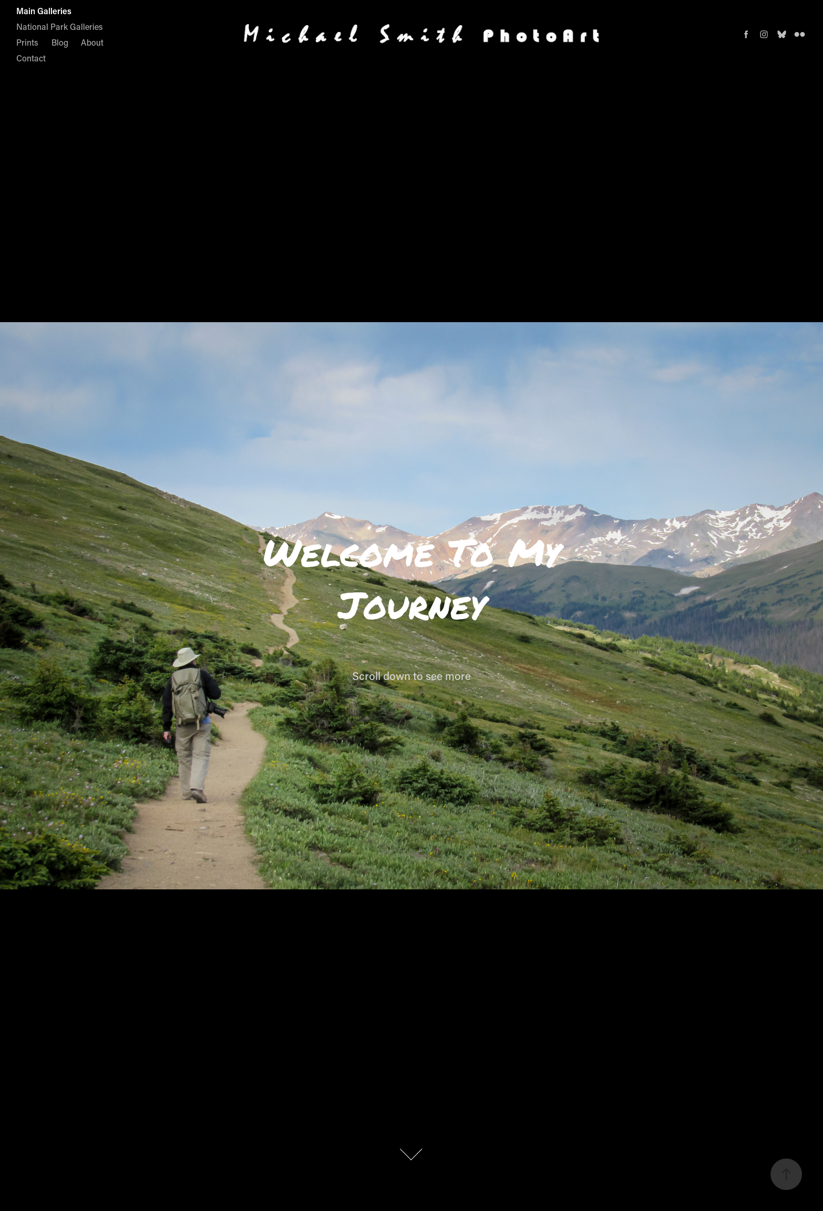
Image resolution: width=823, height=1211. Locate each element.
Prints (27, 42)
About (92, 42)
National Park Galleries (59, 26)
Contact (31, 57)
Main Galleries (43, 10)
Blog (59, 42)
